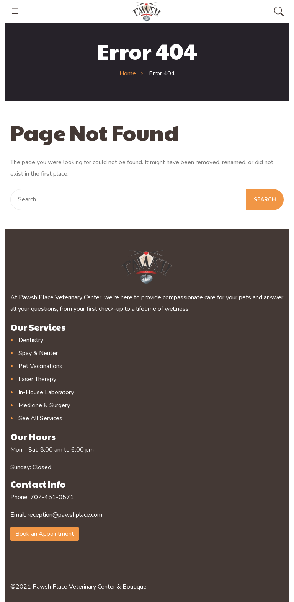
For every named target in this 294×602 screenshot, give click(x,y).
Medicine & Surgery (44, 405)
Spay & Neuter (38, 353)
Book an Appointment (44, 534)
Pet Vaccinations (40, 366)
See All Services (40, 418)
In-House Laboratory (46, 392)
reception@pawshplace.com (65, 515)
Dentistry (30, 340)
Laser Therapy (37, 379)
